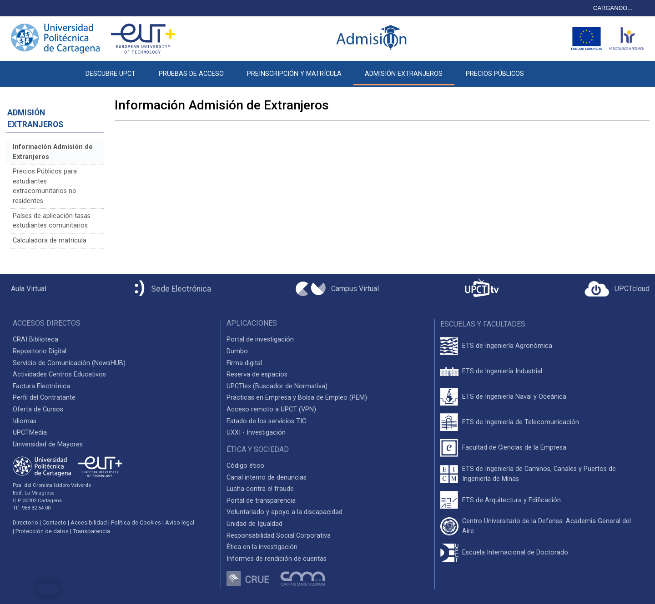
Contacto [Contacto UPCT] (54, 522)
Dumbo (237, 351)
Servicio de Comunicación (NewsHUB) (69, 363)
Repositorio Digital (39, 351)
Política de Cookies (136, 522)
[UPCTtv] (482, 288)
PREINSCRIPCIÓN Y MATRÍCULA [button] (294, 74)
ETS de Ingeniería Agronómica (507, 346)
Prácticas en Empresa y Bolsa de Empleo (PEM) (297, 397)
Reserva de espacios (257, 374)
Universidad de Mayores (48, 444)
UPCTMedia (30, 432)
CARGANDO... (612, 8)
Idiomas (24, 421)
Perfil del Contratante (44, 397)
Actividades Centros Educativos (59, 374)
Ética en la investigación (262, 547)
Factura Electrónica (41, 386)
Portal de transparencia (261, 501)
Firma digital (244, 363)
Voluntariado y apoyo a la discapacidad (285, 512)
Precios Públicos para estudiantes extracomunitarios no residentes (45, 186)
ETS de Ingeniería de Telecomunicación (520, 422)
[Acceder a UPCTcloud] (617, 289)
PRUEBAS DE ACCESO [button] (191, 74)
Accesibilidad (89, 522)
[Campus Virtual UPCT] (337, 289)
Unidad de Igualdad (254, 524)
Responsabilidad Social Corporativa (279, 536)
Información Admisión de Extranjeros (53, 152)
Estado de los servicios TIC (266, 421)
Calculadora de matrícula (49, 240)
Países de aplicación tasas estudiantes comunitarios (52, 221)
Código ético (245, 466)
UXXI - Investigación (256, 432)
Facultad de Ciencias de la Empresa (514, 447)
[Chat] (48, 589)
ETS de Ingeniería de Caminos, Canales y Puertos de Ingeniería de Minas (539, 474)
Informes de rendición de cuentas (277, 559)
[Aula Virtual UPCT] (25, 288)
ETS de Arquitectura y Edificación (511, 500)
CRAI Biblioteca (35, 339)
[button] (547, 69)
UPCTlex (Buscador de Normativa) (277, 386)
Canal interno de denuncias (267, 477)
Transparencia (91, 531)
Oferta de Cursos (38, 409)
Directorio (25, 522)
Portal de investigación (260, 339)
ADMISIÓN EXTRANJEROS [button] (404, 74)
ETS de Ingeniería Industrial (502, 371)
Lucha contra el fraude (260, 489)
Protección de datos (42, 531)
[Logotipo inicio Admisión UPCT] (373, 38)
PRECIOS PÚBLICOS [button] (495, 74)
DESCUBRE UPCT (111, 74)
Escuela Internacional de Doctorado (515, 552)
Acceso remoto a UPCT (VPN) (271, 409)
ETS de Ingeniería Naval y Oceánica (514, 397)
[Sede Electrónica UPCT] (171, 289)
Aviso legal (179, 522)
